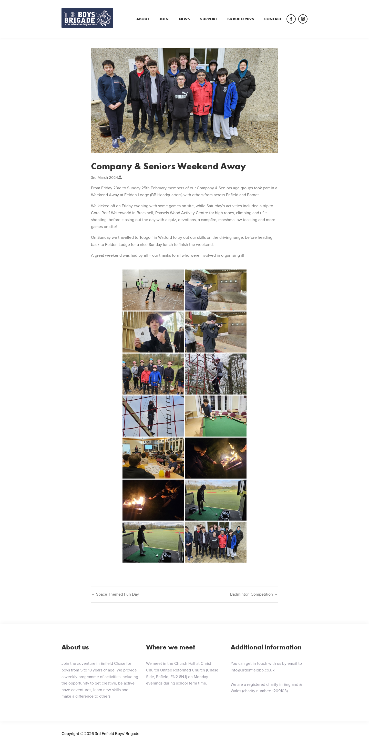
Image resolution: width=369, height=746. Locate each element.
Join (164, 19)
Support (208, 19)
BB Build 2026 (240, 19)
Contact (272, 19)
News (184, 19)
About (142, 19)
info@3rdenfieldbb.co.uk (252, 670)
